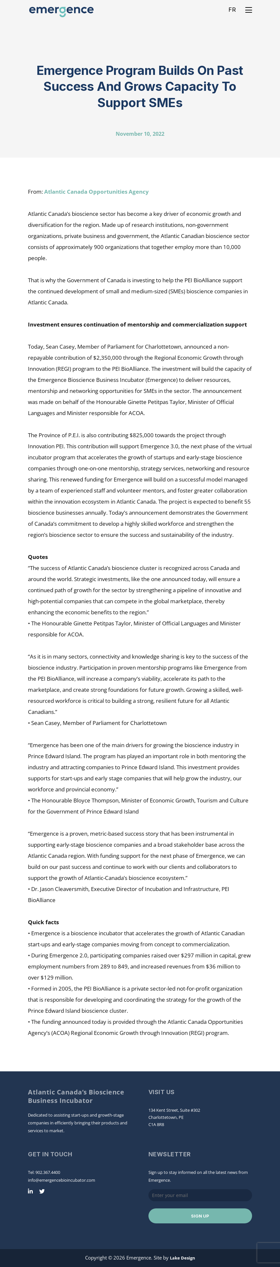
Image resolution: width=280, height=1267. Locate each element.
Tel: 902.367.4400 (44, 1172)
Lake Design (182, 1258)
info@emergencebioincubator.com (61, 1180)
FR (232, 9)
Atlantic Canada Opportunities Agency (96, 191)
